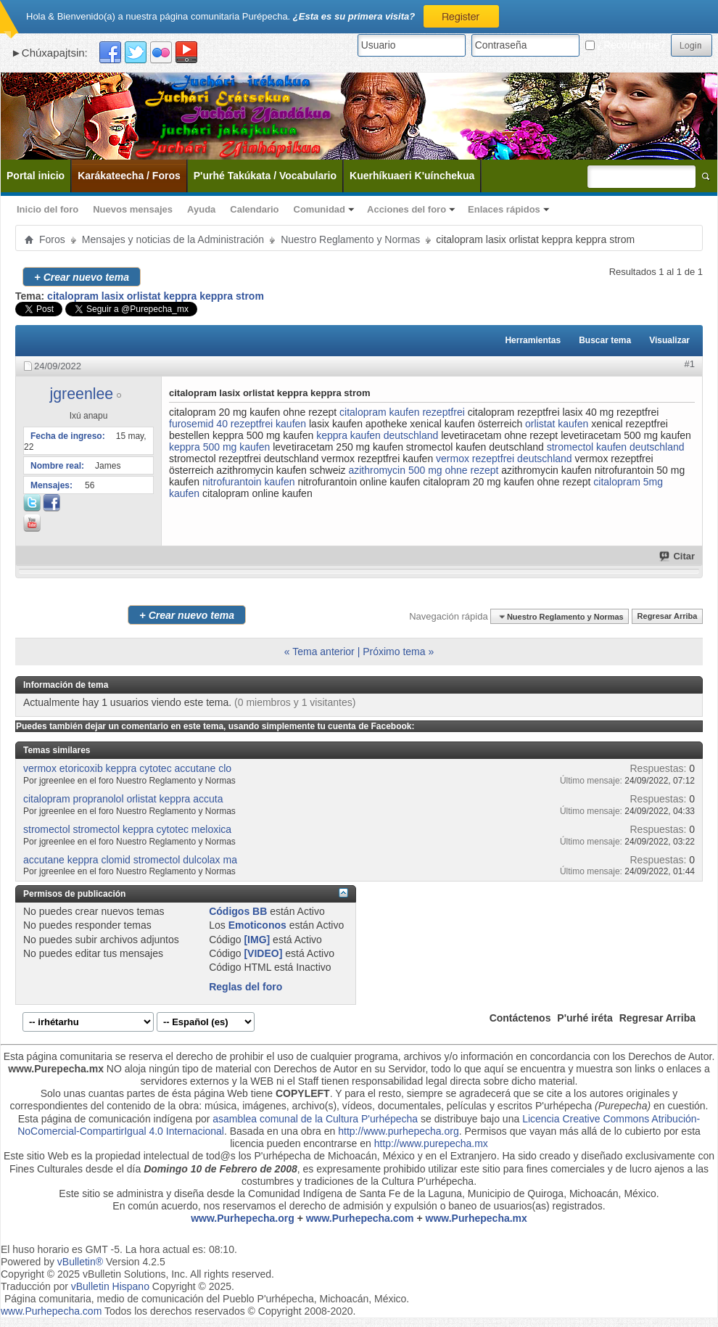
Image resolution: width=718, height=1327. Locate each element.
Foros (52, 239)
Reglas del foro (245, 987)
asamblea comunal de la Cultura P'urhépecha (315, 1119)
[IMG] (257, 939)
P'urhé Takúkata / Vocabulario (265, 175)
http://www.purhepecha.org (398, 1131)
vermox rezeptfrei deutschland (504, 458)
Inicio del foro (47, 209)
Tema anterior (323, 651)
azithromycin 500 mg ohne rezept (423, 470)
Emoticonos (257, 925)
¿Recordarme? (625, 45)
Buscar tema (605, 340)
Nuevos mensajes (133, 209)
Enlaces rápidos (504, 209)
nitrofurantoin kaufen (248, 482)
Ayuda (201, 209)
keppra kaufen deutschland (377, 435)
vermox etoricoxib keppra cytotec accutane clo (127, 768)
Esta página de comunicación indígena (105, 1119)
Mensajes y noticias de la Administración (173, 239)
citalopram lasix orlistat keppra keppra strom (155, 296)
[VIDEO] (263, 953)
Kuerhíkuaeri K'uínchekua (412, 175)
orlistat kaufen (556, 424)
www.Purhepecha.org (242, 1218)
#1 (690, 363)
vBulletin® (80, 1262)
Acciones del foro (406, 209)
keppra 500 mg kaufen (219, 447)
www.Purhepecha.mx (476, 1218)
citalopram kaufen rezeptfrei (402, 412)
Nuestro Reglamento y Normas (350, 239)
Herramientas (533, 340)
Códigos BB (238, 911)
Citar (678, 556)
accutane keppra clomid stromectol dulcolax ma (130, 860)
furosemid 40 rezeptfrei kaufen (237, 424)
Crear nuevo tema (81, 277)
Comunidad (320, 209)
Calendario (254, 209)
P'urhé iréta (584, 1018)
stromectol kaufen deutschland (616, 447)
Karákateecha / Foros (129, 175)
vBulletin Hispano (110, 1286)
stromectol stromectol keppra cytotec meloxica (127, 829)
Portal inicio (36, 175)
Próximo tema (394, 651)
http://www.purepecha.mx (431, 1143)
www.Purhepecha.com (360, 1218)
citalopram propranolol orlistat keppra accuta (123, 799)
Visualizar (669, 340)
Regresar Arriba (667, 616)
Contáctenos (520, 1018)
